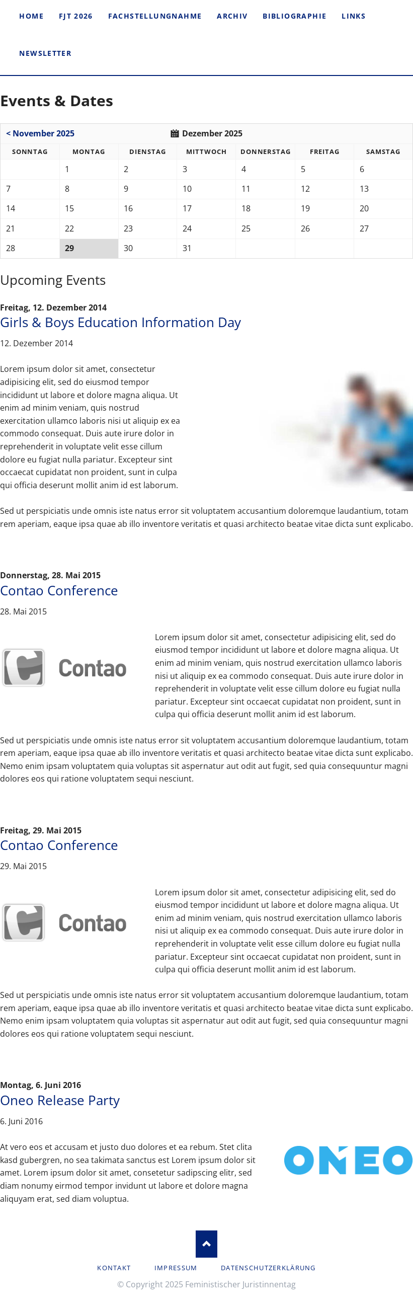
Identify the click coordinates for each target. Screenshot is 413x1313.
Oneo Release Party (60, 1100)
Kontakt (114, 1267)
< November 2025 (40, 133)
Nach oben (206, 1243)
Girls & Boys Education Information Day (120, 322)
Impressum (176, 1267)
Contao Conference (59, 590)
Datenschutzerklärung (268, 1267)
